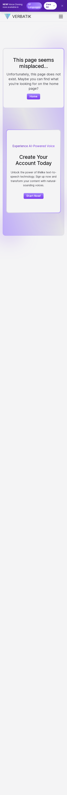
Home (33, 96)
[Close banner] (62, 6)
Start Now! (33, 195)
